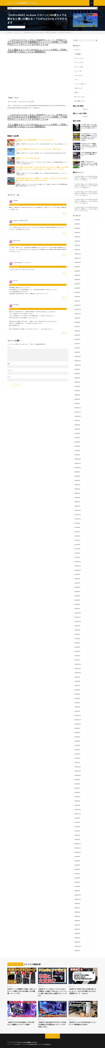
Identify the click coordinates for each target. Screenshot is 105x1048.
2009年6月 (77, 912)
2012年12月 (77, 766)
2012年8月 (77, 784)
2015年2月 (77, 655)
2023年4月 (77, 236)
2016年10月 (77, 570)
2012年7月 (77, 788)
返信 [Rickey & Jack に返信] (64, 255)
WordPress (47, 1044)
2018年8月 (77, 476)
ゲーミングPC (78, 71)
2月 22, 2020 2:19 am (14, 284)
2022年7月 (77, 275)
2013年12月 (77, 715)
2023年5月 (77, 232)
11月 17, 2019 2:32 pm (15, 244)
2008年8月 (77, 933)
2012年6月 (77, 792)
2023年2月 (77, 245)
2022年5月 (77, 283)
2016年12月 (77, 561)
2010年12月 (77, 843)
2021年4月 (77, 339)
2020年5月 (77, 386)
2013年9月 (77, 728)
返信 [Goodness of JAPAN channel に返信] (64, 233)
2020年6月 (77, 382)
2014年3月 (77, 702)
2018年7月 (77, 480)
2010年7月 (77, 865)
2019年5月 (77, 437)
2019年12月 (77, 407)
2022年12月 (77, 254)
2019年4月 (77, 442)
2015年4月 (77, 647)
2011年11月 (77, 813)
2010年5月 (77, 873)
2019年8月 (77, 425)
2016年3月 (77, 600)
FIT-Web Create (32, 1044)
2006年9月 (77, 950)
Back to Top (52, 1036)
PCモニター (77, 49)
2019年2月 (77, 450)
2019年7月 (77, 429)
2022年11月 (77, 258)
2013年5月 (77, 745)
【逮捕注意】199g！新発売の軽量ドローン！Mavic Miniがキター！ (35, 140)
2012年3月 (77, 801)
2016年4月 (77, 595)
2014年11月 (77, 668)
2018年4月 (77, 493)
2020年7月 (77, 378)
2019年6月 (77, 433)
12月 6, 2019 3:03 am (14, 266)
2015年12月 (77, 613)
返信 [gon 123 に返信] (64, 297)
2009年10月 (77, 899)
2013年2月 (77, 758)
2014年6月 (77, 690)
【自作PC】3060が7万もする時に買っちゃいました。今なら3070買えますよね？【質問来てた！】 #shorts (82, 991)
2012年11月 (77, 771)
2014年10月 (77, 672)
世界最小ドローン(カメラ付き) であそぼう (28, 158)
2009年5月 (77, 916)
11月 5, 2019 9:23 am (14, 204)
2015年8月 (77, 630)
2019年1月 (77, 454)
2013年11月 (77, 719)
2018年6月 (77, 484)
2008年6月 (77, 937)
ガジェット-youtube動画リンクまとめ (27, 1042)
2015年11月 (77, 617)
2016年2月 (77, 604)
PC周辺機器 (77, 54)
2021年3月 (77, 343)
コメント (9, 347)
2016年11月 (77, 566)
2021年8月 (77, 322)
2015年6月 (77, 638)
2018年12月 (77, 459)
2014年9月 (77, 677)
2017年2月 (77, 553)
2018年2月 (77, 501)
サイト (9, 377)
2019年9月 (77, 420)
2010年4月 (77, 878)
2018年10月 (77, 467)
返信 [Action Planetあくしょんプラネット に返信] (64, 273)
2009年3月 (77, 925)
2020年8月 (77, 373)
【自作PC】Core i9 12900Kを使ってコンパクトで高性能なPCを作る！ (82, 1023)
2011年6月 (77, 826)
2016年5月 (77, 591)
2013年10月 (77, 724)
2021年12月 (77, 305)
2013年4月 (77, 749)
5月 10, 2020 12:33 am (15, 309)
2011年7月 (77, 822)
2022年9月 (77, 266)
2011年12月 (77, 809)
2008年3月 (77, 942)
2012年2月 (77, 805)
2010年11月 (77, 848)
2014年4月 (77, 698)
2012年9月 (77, 779)
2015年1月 (77, 660)
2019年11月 (77, 412)
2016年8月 (77, 578)
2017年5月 (77, 540)
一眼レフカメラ (78, 88)
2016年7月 (77, 583)
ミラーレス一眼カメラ (80, 84)
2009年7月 (77, 908)
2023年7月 (77, 224)
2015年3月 (77, 651)
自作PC (76, 92)
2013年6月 (77, 741)
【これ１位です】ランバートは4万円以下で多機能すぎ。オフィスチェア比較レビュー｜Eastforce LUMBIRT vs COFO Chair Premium (89, 137)
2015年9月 (77, 625)
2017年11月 (77, 514)
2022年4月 (77, 288)
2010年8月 (77, 860)
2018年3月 (77, 497)
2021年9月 (77, 318)
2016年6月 (77, 587)
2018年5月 (77, 489)
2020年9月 (77, 369)
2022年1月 (77, 301)
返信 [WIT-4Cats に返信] (64, 333)
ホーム (76, 79)
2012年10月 (77, 775)
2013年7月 (77, 737)
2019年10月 (77, 416)
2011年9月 (77, 818)
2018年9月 (77, 472)
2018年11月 (77, 463)
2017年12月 (77, 510)
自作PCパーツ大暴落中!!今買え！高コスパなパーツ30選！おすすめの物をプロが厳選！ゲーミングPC (21, 991)
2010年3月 (77, 882)
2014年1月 (77, 711)
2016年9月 (77, 574)
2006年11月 (77, 946)
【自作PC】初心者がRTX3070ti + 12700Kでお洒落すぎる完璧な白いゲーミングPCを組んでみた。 (52, 1024)
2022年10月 (77, 262)
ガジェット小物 (78, 66)
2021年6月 (77, 330)
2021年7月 (77, 326)
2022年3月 (77, 292)
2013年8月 (77, 732)
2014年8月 (77, 681)
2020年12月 (77, 356)
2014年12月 (77, 664)
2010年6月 (77, 869)
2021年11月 (77, 309)
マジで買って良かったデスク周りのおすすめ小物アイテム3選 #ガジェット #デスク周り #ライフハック (85, 178)
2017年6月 (77, 536)
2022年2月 (77, 296)
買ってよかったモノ (79, 96)
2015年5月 (77, 643)
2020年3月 (77, 395)
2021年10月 (77, 313)
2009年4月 (77, 920)
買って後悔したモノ (79, 101)
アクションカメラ (79, 58)
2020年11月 (77, 360)
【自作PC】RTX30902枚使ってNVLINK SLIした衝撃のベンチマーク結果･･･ (20, 1023)
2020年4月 (77, 390)
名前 (8, 363)
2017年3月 (77, 548)
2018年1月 (77, 506)
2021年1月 (77, 352)
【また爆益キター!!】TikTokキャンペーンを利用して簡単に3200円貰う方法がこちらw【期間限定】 (37, 51)
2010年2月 (77, 886)
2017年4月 (77, 544)
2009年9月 (77, 903)
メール (9, 370)
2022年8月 (77, 271)
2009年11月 (77, 895)
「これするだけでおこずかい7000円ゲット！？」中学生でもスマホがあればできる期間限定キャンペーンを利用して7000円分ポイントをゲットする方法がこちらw (37, 42)
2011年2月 (77, 839)
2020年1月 (77, 403)
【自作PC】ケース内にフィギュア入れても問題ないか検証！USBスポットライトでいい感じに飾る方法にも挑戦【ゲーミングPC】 (52, 992)
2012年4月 (77, 796)
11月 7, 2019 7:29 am (14, 224)
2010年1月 (77, 890)
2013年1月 (77, 762)
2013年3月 (77, 754)
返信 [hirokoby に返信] (64, 213)
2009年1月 (77, 929)
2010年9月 (77, 856)
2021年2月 (77, 348)
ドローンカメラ (20, 27)
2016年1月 (77, 608)
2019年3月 (77, 446)
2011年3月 (77, 835)
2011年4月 (77, 831)
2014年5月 (77, 694)
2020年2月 (77, 399)
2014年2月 (77, 707)
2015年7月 (77, 634)
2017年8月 (77, 527)
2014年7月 (77, 685)
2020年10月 (77, 365)
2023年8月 (77, 219)
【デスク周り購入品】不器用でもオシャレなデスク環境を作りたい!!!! (89, 154)
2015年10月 (77, 621)
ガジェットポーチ (79, 62)
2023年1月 (77, 249)
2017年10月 (77, 519)
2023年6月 (77, 228)
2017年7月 (77, 531)
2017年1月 (77, 557)
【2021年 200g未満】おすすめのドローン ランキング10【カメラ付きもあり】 (39, 149)
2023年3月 (77, 241)
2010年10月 (77, 852)
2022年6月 (77, 279)
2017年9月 (77, 523)
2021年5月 (77, 335)
